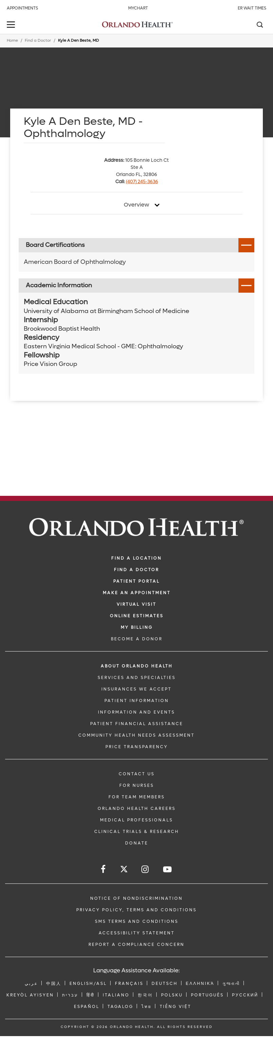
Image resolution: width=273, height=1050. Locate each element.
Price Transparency (136, 747)
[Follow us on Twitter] (124, 870)
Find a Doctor (38, 40)
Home (12, 40)
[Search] (259, 25)
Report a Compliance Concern (136, 944)
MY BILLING (137, 627)
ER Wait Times (252, 8)
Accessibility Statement (137, 933)
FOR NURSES (136, 785)
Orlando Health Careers (137, 808)
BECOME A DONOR (136, 639)
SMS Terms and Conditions (136, 921)
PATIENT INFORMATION (136, 700)
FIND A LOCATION (136, 558)
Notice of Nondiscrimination (136, 898)
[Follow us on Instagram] (145, 869)
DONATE (136, 843)
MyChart (138, 8)
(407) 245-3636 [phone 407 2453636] (142, 181)
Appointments (22, 8)
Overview (136, 204)
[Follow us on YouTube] (168, 869)
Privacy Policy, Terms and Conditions (136, 910)
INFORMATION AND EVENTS (136, 712)
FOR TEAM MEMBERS (137, 797)
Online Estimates (136, 616)
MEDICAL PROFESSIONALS (136, 820)
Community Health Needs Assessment (136, 735)
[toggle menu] (12, 25)
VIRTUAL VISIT (136, 604)
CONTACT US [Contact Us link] (137, 774)
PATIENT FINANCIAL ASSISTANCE (136, 723)
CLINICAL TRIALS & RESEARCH (136, 831)
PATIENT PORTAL (136, 581)
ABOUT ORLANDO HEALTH (137, 666)
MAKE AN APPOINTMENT (137, 593)
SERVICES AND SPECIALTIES (137, 677)
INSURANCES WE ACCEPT (136, 689)
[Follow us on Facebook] (103, 869)
